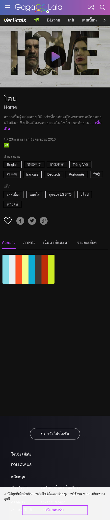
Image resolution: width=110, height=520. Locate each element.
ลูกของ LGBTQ (60, 194)
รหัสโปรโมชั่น (55, 434)
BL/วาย (53, 20)
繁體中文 (34, 164)
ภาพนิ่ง (29, 242)
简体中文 (57, 164)
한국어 (12, 174)
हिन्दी (96, 174)
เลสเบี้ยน (89, 20)
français (32, 174)
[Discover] (91, 7)
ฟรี (36, 20)
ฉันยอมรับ (55, 510)
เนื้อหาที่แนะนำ (56, 242)
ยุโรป (85, 194)
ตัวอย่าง (9, 242)
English (12, 164)
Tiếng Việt (80, 164)
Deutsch (53, 174)
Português (77, 174)
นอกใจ (34, 194)
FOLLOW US (21, 465)
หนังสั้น (12, 204)
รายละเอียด (87, 242)
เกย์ (71, 20)
